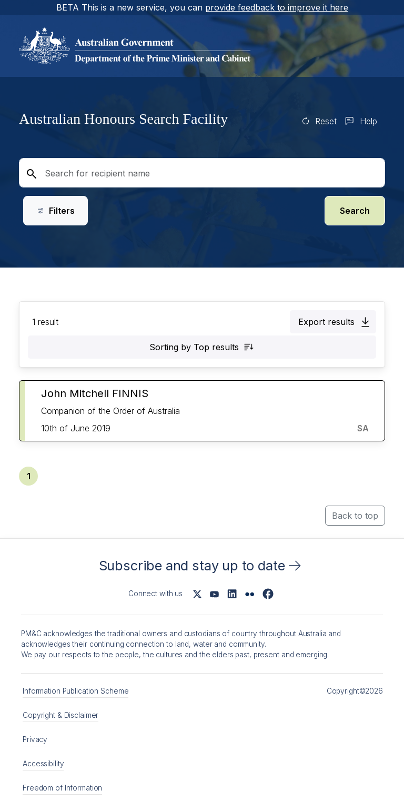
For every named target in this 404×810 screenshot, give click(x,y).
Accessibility (43, 763)
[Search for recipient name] (202, 172)
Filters (55, 210)
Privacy (35, 739)
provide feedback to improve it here (276, 7)
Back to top (355, 515)
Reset (326, 121)
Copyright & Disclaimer (60, 715)
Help (368, 121)
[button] (333, 321)
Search (355, 210)
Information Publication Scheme (75, 691)
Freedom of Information (62, 788)
